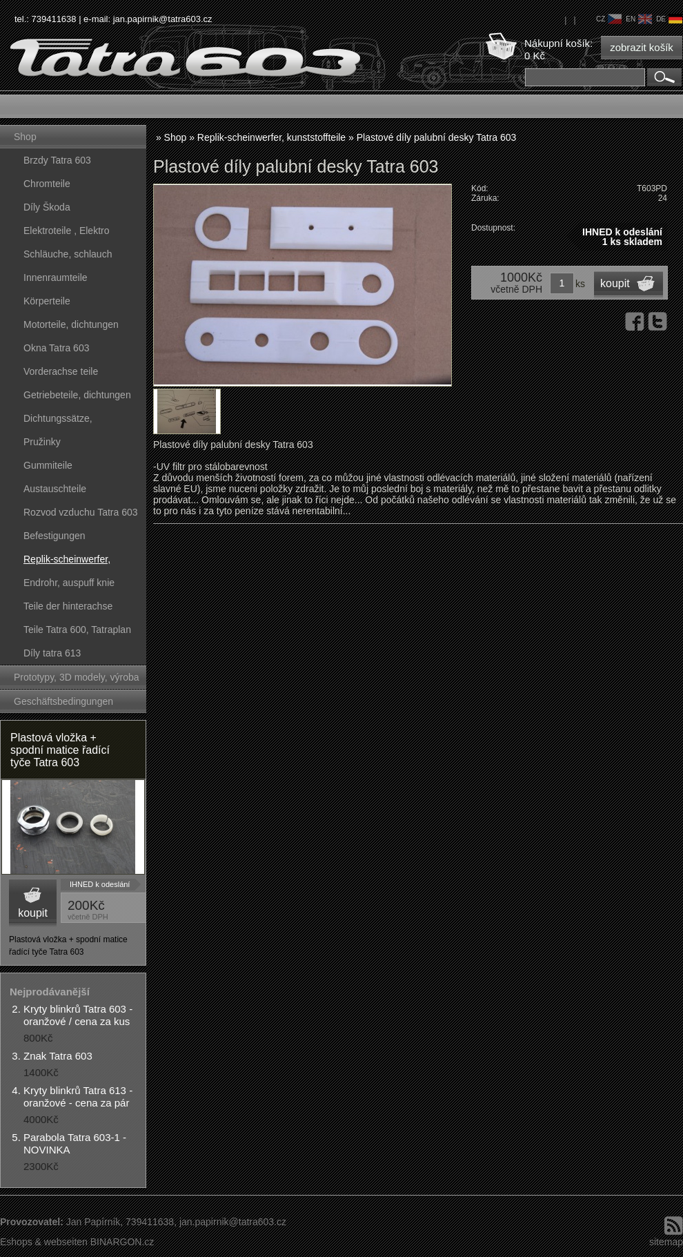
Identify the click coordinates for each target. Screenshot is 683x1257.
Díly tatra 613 (52, 653)
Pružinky (42, 441)
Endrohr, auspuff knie (69, 582)
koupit (33, 913)
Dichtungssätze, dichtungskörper (57, 421)
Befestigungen (54, 535)
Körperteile (46, 300)
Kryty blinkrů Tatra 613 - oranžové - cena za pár (77, 1096)
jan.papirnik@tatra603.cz (162, 19)
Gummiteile (47, 465)
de (669, 19)
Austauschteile (54, 488)
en (639, 19)
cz (609, 19)
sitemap (666, 1241)
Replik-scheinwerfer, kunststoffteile (66, 562)
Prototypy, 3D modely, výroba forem (76, 680)
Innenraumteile (55, 277)
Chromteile (46, 183)
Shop (25, 136)
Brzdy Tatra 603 (57, 160)
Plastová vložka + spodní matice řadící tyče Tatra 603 (60, 750)
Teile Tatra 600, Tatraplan (77, 629)
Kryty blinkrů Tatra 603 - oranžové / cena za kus (77, 1015)
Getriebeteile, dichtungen (77, 394)
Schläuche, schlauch (67, 254)
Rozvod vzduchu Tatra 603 (80, 512)
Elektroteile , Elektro (66, 230)
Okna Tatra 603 (56, 347)
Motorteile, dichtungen (71, 324)
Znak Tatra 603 (57, 1056)
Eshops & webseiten (44, 1241)
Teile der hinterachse (67, 606)
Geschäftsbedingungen (63, 701)
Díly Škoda (46, 207)
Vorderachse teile (60, 371)
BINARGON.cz (122, 1241)
